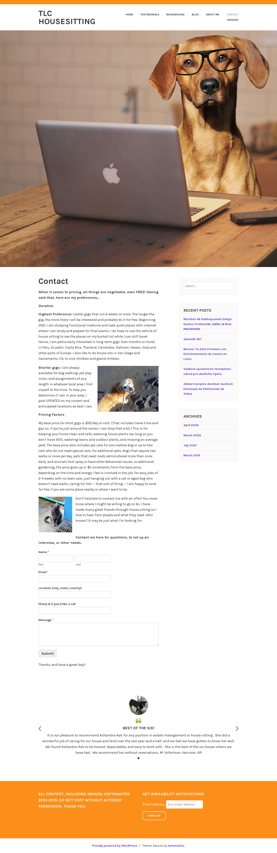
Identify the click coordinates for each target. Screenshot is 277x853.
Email (43, 572)
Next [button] (237, 728)
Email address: (154, 804)
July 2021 (190, 445)
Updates (233, 20)
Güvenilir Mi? (193, 339)
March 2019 (192, 455)
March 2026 (192, 435)
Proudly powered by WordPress (114, 845)
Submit (48, 653)
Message (46, 620)
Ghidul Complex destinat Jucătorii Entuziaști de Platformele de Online (208, 389)
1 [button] (138, 758)
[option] (138, 726)
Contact (233, 14)
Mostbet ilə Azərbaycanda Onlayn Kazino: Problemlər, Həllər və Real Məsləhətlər (208, 324)
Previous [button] (39, 728)
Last (78, 564)
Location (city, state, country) (60, 588)
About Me (212, 14)
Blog (195, 14)
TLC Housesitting (66, 17)
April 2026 (191, 425)
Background (175, 14)
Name (43, 552)
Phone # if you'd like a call (57, 604)
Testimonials (149, 14)
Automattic (176, 845)
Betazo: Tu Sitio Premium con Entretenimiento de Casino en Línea (205, 354)
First (40, 564)
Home (129, 14)
